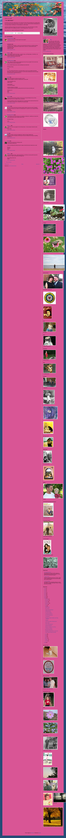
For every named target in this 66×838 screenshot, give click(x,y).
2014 (45, 591)
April (46, 636)
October (46, 601)
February (46, 639)
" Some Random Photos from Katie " (50, 632)
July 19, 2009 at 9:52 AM (11, 103)
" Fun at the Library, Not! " (49, 615)
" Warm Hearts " (47, 622)
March (46, 638)
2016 (45, 588)
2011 (45, 595)
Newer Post (7, 164)
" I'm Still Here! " (47, 616)
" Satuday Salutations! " (48, 625)
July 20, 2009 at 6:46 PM (11, 150)
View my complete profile (47, 51)
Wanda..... (9, 52)
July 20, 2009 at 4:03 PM (11, 130)
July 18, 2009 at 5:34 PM (11, 93)
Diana (51, 39)
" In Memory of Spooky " (49, 628)
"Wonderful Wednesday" (49, 629)
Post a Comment (8, 162)
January (46, 640)
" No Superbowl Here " (47, 572)
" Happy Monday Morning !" (49, 609)
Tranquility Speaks (10, 38)
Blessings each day (10, 60)
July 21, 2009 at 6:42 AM (11, 160)
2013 (45, 592)
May (46, 635)
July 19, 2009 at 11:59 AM (11, 111)
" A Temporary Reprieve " (49, 613)
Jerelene (8, 106)
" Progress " (47, 620)
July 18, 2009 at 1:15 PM (11, 41)
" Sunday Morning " (48, 611)
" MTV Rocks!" (47, 608)
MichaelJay (32, 832)
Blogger (39, 832)
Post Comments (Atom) (12, 165)
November (47, 600)
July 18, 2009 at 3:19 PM (11, 57)
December (47, 599)
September (47, 603)
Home (22, 164)
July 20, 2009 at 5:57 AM (11, 122)
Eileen (8, 77)
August (46, 604)
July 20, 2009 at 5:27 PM (11, 137)
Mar (8, 133)
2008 (45, 642)
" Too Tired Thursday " (48, 612)
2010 (45, 596)
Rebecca (8, 96)
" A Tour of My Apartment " (49, 624)
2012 (45, 593)
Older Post (37, 164)
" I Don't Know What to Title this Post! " (51, 621)
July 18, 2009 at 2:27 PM (11, 49)
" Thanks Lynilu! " (46, 576)
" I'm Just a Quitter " (47, 581)
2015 (45, 589)
